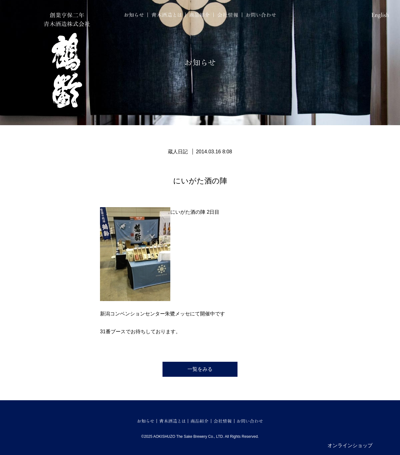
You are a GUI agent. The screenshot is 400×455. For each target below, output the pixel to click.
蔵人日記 (178, 151)
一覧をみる (200, 369)
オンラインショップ (350, 445)
